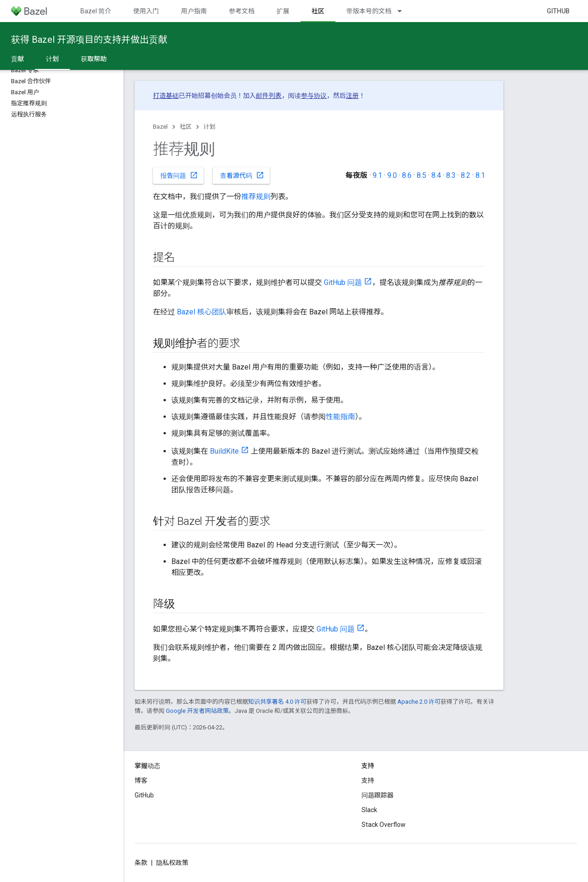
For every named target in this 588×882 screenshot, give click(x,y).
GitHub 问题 (343, 282)
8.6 (407, 175)
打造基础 (166, 95)
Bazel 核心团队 (201, 311)
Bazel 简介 (95, 11)
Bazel (160, 126)
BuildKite (224, 451)
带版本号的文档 (368, 11)
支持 (368, 780)
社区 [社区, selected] (317, 11)
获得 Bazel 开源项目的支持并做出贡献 (89, 39)
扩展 (283, 11)
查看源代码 (242, 175)
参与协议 (314, 95)
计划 (209, 126)
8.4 (436, 175)
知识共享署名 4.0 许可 (277, 701)
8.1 (480, 175)
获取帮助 (94, 59)
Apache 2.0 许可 (419, 701)
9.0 (392, 175)
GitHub (558, 11)
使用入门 (146, 11)
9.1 (377, 175)
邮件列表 (269, 95)
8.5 (421, 175)
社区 (186, 126)
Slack (369, 810)
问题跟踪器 (378, 795)
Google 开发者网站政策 (197, 710)
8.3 (451, 175)
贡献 (17, 59)
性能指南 (340, 416)
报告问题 (179, 175)
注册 (352, 95)
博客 (141, 780)
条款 (141, 862)
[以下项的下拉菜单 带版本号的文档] (403, 11)
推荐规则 (256, 196)
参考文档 (241, 11)
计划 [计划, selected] (52, 59)
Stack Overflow (384, 824)
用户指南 (194, 11)
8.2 (465, 175)
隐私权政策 (172, 862)
